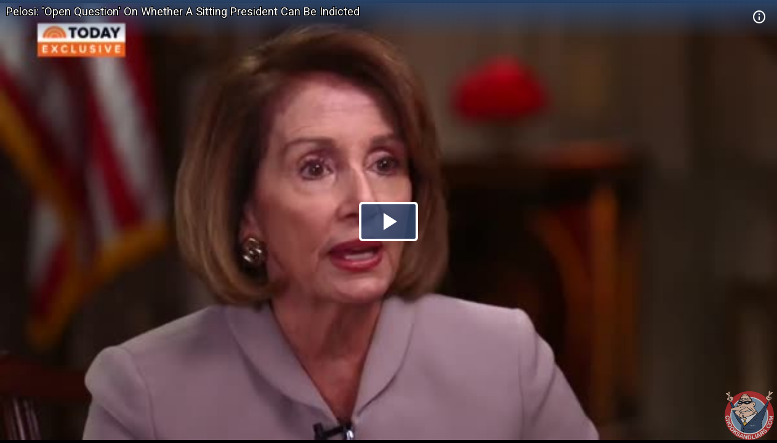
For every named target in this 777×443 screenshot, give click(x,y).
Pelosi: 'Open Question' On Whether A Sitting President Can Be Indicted (183, 11)
